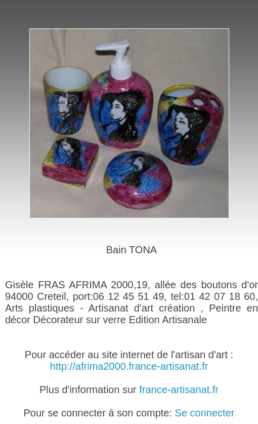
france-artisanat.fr (179, 389)
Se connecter (205, 412)
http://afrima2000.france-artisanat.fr (129, 366)
